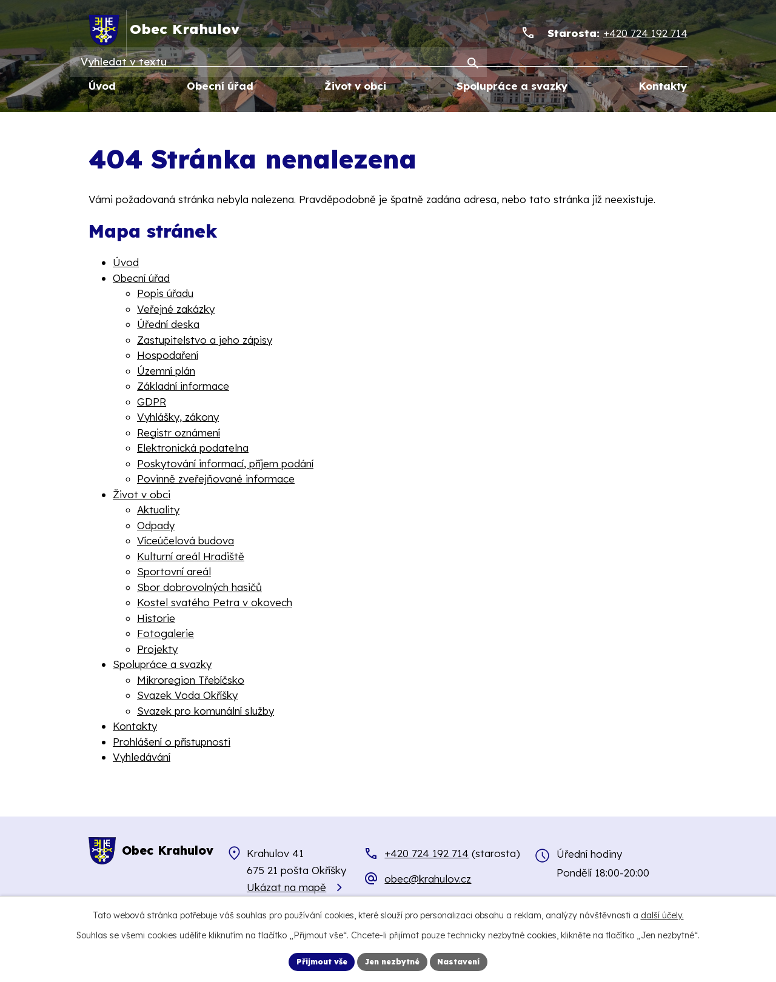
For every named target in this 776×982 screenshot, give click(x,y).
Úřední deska (168, 324)
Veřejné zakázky (176, 308)
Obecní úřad (141, 278)
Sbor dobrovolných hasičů (199, 587)
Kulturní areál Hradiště (190, 556)
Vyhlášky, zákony (178, 417)
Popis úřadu (165, 293)
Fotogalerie (165, 633)
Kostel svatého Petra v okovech (214, 602)
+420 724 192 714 (426, 853)
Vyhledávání (141, 757)
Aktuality (158, 510)
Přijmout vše (315, 960)
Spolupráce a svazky (162, 664)
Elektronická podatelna (193, 448)
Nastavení (467, 960)
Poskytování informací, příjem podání (225, 463)
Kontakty (135, 726)
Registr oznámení (178, 432)
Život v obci (141, 494)
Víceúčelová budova (185, 541)
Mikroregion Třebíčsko (190, 679)
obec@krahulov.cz (427, 878)
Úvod (126, 262)
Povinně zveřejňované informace (216, 479)
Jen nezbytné (393, 960)
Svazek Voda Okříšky (187, 695)
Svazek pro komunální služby (205, 710)
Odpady (156, 525)
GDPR (151, 401)
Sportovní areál (174, 572)
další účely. (662, 913)
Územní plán (166, 370)
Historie (156, 618)
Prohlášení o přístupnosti (171, 741)
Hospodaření (167, 355)
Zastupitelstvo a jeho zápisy (204, 339)
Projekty (157, 649)
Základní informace (183, 386)
